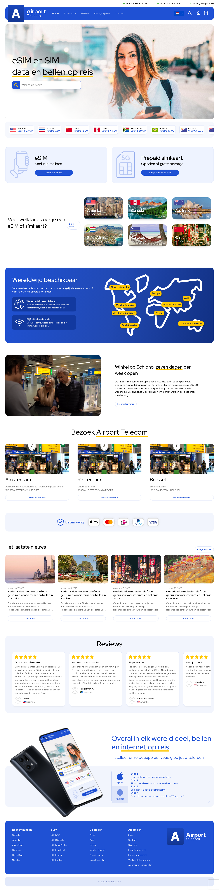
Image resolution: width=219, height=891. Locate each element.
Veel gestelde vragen (139, 860)
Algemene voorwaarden (140, 864)
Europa (156, 293)
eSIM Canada (57, 840)
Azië (186, 298)
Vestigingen (101, 13)
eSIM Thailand (58, 850)
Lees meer (30, 618)
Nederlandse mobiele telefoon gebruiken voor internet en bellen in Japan (135, 595)
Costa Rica (17, 855)
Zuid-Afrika (17, 845)
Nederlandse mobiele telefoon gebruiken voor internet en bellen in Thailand (83, 595)
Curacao (16, 850)
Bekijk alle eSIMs (54, 172)
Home (55, 13)
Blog (130, 835)
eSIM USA (55, 835)
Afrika (159, 313)
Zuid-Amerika (129, 325)
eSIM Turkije (57, 860)
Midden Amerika (125, 305)
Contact (120, 13)
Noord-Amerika (120, 287)
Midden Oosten (172, 304)
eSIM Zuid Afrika (59, 845)
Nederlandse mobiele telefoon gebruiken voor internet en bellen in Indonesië (188, 595)
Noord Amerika (97, 860)
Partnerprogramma (137, 855)
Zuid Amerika (96, 855)
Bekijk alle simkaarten (160, 172)
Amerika (16, 840)
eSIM (84, 13)
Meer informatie (125, 403)
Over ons (132, 845)
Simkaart (69, 13)
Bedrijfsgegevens (137, 850)
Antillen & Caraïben (124, 313)
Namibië (16, 860)
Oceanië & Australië (191, 323)
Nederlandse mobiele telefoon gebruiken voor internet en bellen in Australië (30, 595)
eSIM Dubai (56, 855)
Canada (16, 835)
